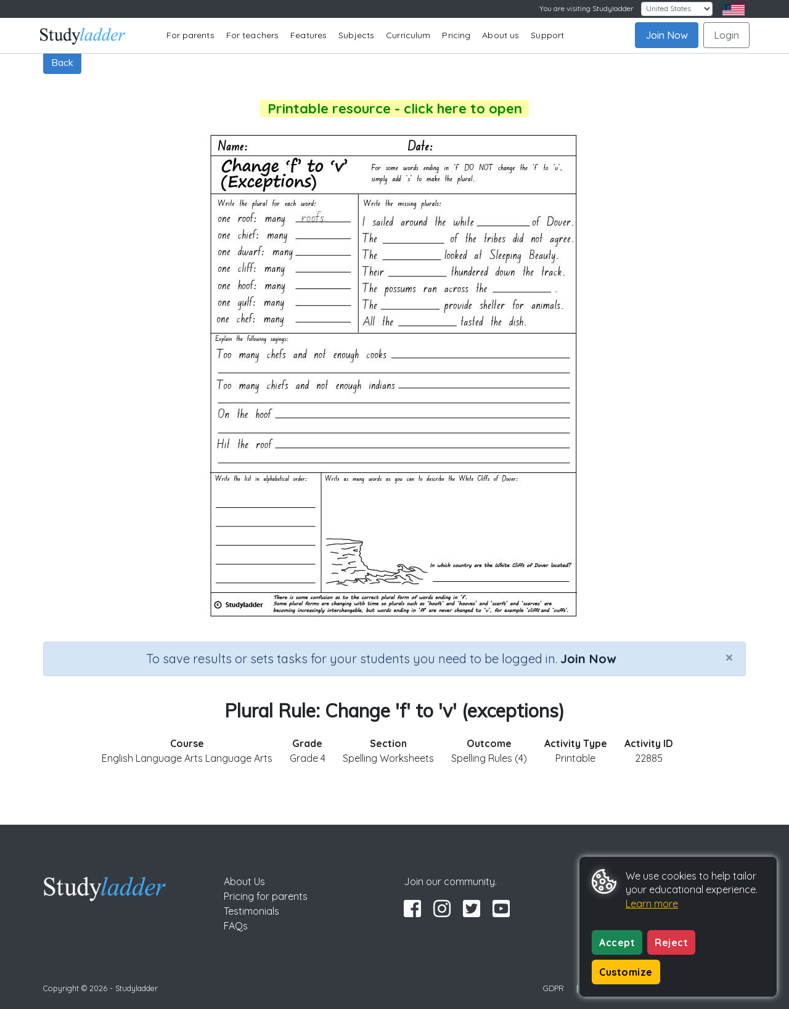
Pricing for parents (266, 896)
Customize (626, 972)
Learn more (652, 903)
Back (62, 62)
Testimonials (251, 911)
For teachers (252, 35)
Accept (617, 942)
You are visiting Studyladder (586, 8)
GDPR (553, 988)
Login (726, 35)
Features (308, 35)
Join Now (666, 35)
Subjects (356, 35)
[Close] (729, 657)
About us (500, 35)
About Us (244, 881)
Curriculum (408, 35)
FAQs (236, 926)
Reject (671, 942)
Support (547, 35)
